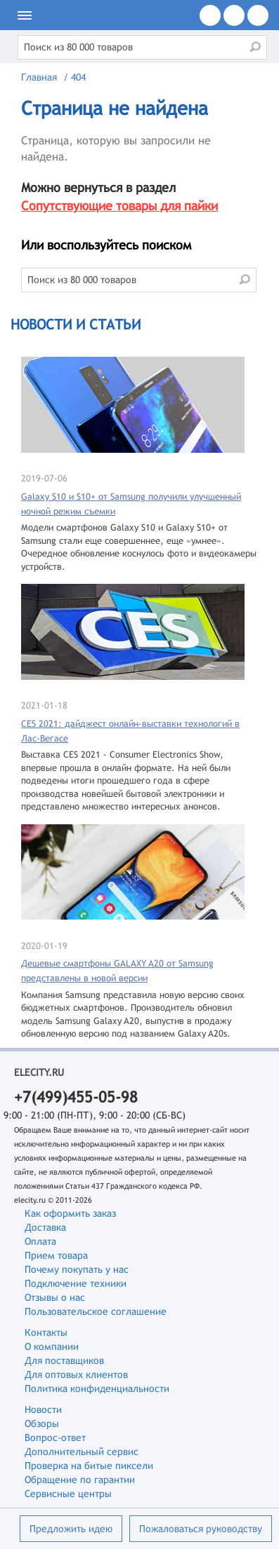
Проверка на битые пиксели (89, 1465)
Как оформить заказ (70, 1213)
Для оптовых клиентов (76, 1374)
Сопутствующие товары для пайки (119, 205)
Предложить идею (71, 1528)
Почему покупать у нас (77, 1269)
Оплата (40, 1241)
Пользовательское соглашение (96, 1311)
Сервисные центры (68, 1493)
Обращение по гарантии (80, 1479)
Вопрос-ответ (55, 1437)
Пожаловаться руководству (200, 1528)
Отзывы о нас (55, 1297)
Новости (43, 1409)
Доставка (45, 1227)
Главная (39, 77)
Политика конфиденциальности (97, 1388)
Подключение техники (75, 1283)
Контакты (46, 1332)
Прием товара (56, 1255)
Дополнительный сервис (81, 1451)
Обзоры (42, 1423)
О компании (52, 1346)
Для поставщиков (64, 1360)
